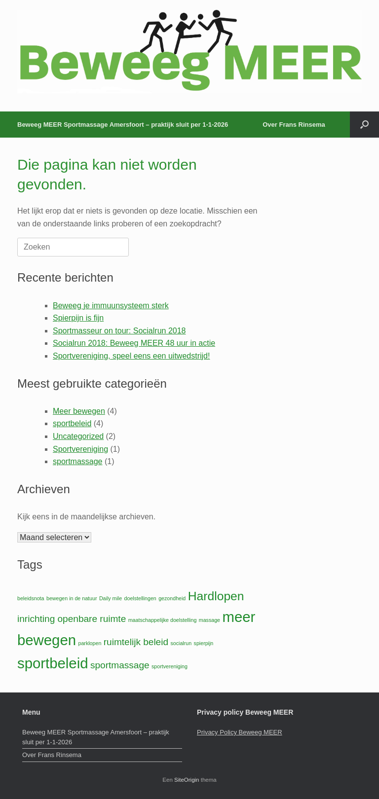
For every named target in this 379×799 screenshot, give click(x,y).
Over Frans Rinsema (294, 124)
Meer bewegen (79, 411)
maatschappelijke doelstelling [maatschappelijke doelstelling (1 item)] (162, 620)
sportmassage (78, 461)
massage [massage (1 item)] (209, 620)
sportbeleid (72, 423)
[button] (364, 124)
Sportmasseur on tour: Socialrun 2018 (119, 331)
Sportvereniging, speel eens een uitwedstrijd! (131, 356)
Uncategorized (78, 436)
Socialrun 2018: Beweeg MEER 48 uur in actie (134, 343)
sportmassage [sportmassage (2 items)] (120, 665)
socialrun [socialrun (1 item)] (180, 643)
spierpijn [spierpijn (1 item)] (204, 643)
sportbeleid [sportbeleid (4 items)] (52, 663)
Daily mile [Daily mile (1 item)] (110, 598)
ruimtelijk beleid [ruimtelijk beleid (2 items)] (136, 642)
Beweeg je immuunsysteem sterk (111, 305)
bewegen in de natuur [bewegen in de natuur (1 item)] (71, 598)
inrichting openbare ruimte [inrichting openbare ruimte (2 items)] (71, 619)
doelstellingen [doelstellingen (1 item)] (140, 598)
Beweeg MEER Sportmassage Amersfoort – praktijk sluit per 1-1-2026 (122, 124)
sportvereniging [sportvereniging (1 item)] (170, 666)
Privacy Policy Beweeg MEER (239, 732)
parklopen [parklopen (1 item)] (90, 643)
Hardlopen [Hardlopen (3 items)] (216, 596)
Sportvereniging (80, 449)
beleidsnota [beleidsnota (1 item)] (30, 598)
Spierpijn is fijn (78, 318)
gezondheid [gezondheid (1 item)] (172, 598)
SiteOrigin (186, 780)
